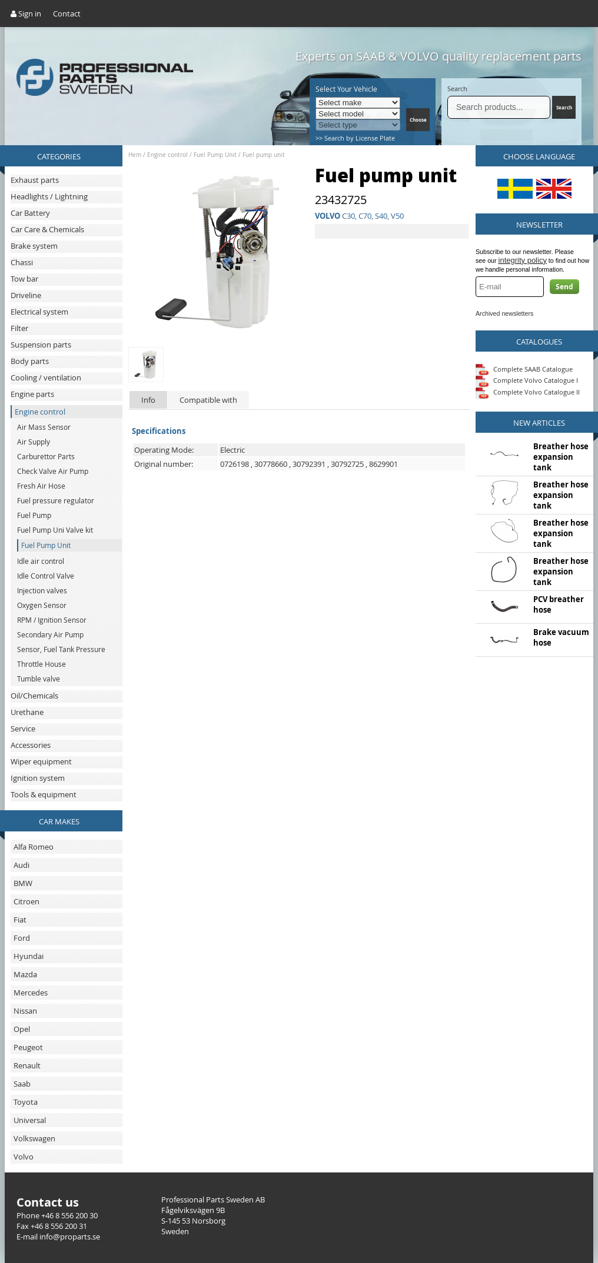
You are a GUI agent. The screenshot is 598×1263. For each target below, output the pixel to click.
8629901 (383, 464)
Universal (30, 1120)
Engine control (167, 155)
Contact (67, 13)
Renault (27, 1065)
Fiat (20, 919)
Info (148, 400)
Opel (22, 1029)
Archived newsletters (504, 313)
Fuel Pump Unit (215, 155)
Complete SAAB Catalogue (533, 368)
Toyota (26, 1102)
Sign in (26, 13)
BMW (23, 883)
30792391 (309, 464)
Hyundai (29, 956)
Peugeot (28, 1047)
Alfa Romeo (34, 846)
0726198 (234, 464)
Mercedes (31, 992)
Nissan (25, 1010)
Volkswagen (34, 1138)
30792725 (347, 464)
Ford (22, 938)
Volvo (24, 1156)
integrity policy (523, 260)
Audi (21, 865)
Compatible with (208, 400)
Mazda (25, 974)
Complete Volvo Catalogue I (527, 380)
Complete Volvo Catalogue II (528, 391)
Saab (22, 1083)
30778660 (270, 464)
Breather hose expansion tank (561, 457)
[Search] (498, 107)
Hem (134, 155)
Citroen (26, 901)
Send (564, 287)
